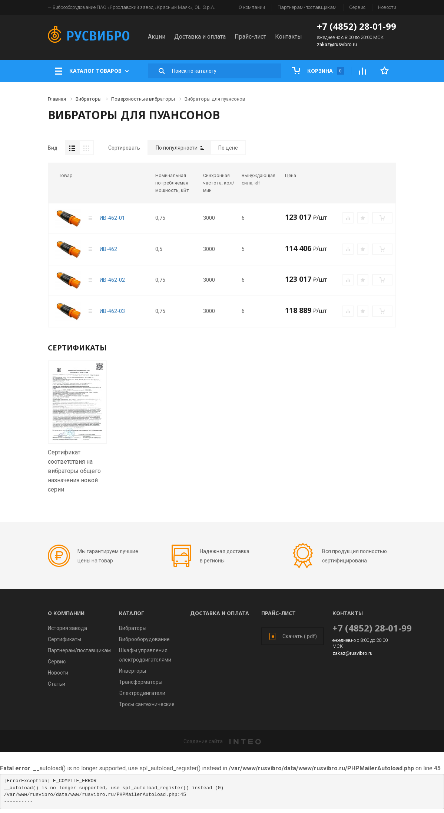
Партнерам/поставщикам (307, 7)
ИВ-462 (108, 249)
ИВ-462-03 (112, 311)
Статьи (56, 684)
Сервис (357, 7)
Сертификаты (64, 639)
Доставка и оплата (200, 36)
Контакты (288, 36)
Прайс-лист (250, 36)
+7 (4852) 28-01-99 (356, 26)
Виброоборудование (144, 639)
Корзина (318, 71)
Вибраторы (132, 628)
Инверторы (132, 671)
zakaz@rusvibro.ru (337, 44)
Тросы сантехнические (147, 704)
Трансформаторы (140, 682)
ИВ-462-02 (112, 280)
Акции (156, 36)
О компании (252, 7)
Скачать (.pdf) (293, 636)
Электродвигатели (142, 693)
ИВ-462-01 (112, 218)
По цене (228, 148)
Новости (387, 7)
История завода (67, 628)
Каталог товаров (92, 71)
